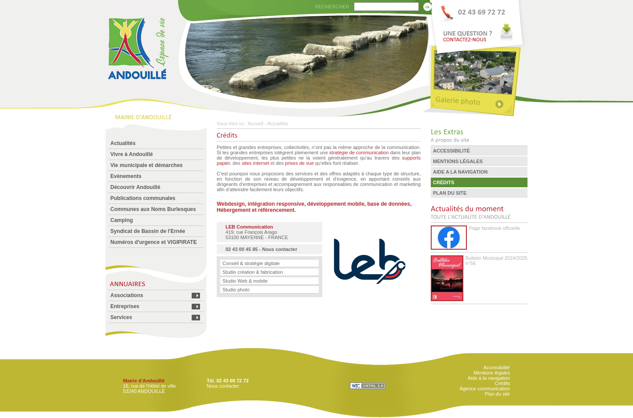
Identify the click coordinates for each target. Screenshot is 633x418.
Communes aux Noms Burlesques (153, 209)
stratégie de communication (359, 152)
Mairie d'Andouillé (143, 380)
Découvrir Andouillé (135, 187)
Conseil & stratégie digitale (251, 263)
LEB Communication (249, 226)
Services (121, 317)
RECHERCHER (332, 6)
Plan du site (497, 393)
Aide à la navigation (489, 378)
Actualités (122, 143)
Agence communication (485, 388)
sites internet (255, 163)
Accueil (255, 123)
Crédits (502, 383)
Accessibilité (496, 367)
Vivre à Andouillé (131, 154)
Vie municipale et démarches (146, 165)
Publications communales (142, 198)
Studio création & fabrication (252, 272)
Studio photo (236, 289)
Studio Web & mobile (245, 281)
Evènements (126, 176)
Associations (126, 295)
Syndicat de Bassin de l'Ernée (147, 231)
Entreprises (124, 306)
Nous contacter (279, 249)
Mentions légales (491, 372)
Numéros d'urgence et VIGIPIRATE (153, 242)
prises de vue (299, 163)
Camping (121, 220)
